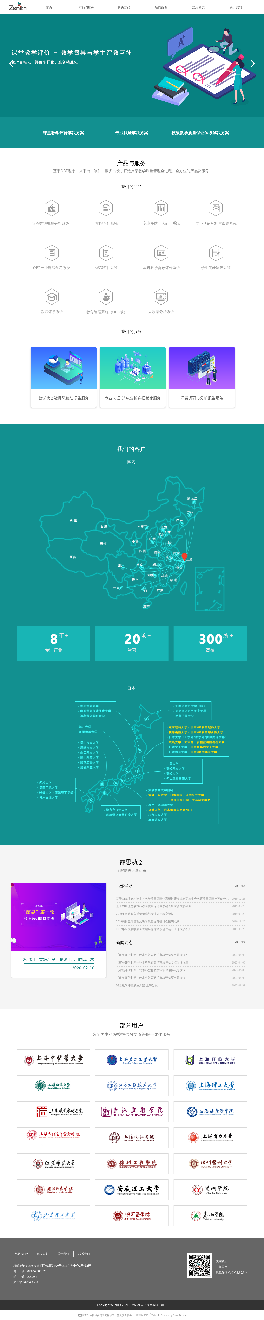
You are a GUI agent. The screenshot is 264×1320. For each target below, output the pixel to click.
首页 (49, 7)
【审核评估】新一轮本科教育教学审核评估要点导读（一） (153, 977)
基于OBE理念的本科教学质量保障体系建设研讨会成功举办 (153, 906)
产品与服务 (86, 7)
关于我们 (236, 7)
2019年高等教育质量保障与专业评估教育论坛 (145, 913)
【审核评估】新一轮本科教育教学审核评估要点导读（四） (153, 954)
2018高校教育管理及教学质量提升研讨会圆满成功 (148, 921)
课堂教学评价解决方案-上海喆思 (137, 985)
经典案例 (161, 7)
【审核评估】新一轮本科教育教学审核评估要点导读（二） (153, 970)
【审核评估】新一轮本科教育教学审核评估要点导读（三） (153, 962)
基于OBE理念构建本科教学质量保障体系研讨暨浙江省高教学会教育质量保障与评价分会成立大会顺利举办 (173, 898)
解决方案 (124, 7)
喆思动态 (198, 7)
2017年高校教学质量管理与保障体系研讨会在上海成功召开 (153, 929)
